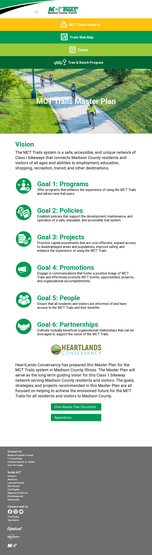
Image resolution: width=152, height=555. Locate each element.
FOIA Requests (15, 496)
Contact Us (15, 451)
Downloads (13, 499)
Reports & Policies (18, 493)
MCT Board (13, 486)
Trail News (13, 517)
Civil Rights (14, 489)
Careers (12, 476)
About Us (12, 479)
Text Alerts (13, 520)
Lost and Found (16, 483)
